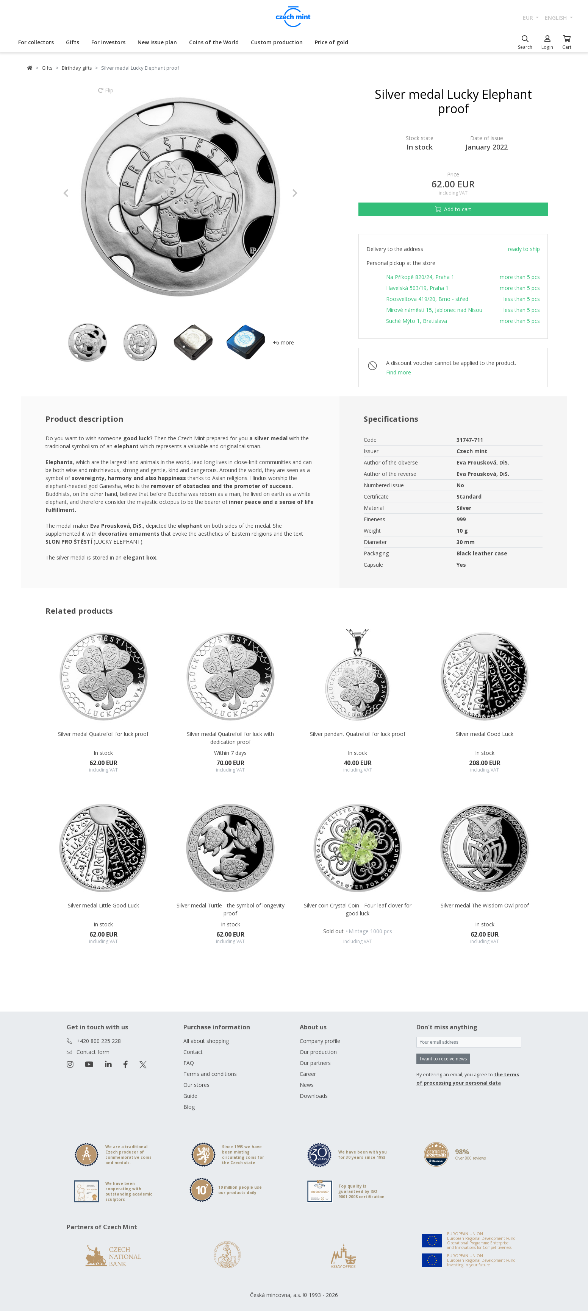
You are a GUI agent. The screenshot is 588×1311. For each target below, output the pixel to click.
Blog (189, 1106)
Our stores (196, 1084)
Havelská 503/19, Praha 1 (417, 288)
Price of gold (331, 42)
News (307, 1084)
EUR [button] (529, 17)
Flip (105, 94)
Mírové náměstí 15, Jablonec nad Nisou (434, 309)
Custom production (277, 42)
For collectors (36, 42)
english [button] (556, 17)
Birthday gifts (77, 67)
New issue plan (157, 42)
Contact (193, 1051)
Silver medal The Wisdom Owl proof (485, 905)
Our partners (315, 1062)
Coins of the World (214, 42)
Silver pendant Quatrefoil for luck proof (357, 733)
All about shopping (206, 1040)
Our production (318, 1051)
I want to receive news (443, 1058)
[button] (80, 193)
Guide (190, 1095)
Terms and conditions (210, 1073)
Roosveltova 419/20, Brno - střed (427, 298)
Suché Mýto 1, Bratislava (416, 320)
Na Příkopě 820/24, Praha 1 (420, 277)
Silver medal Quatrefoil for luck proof (103, 733)
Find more (398, 372)
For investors (108, 42)
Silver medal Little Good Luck (103, 905)
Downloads (314, 1095)
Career (308, 1073)
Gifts (72, 42)
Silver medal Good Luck (484, 733)
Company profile (320, 1040)
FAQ (188, 1062)
